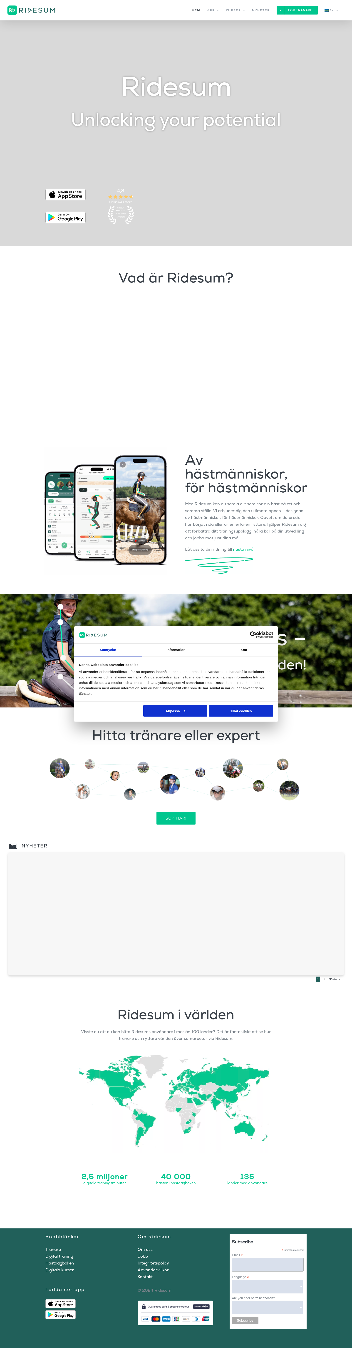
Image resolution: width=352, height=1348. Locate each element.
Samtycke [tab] (108, 650)
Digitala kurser (59, 1269)
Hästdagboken (59, 1263)
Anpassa (175, 711)
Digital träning (59, 1256)
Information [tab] (176, 650)
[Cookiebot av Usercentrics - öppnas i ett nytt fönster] (253, 634)
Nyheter (28, 846)
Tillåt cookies (241, 711)
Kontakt (145, 1276)
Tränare (53, 1249)
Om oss (145, 1249)
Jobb (143, 1256)
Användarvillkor (153, 1269)
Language (240, 1277)
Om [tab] (244, 650)
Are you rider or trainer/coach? (253, 1298)
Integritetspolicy (153, 1263)
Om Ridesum (154, 1236)
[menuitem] (332, 10)
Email (237, 1255)
